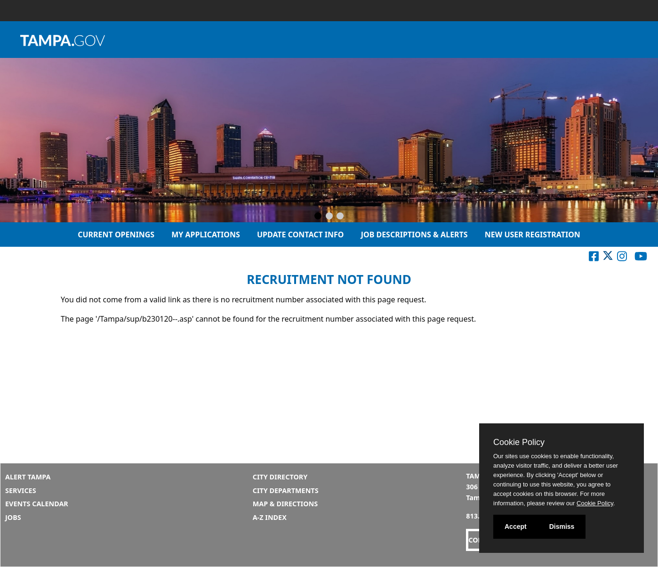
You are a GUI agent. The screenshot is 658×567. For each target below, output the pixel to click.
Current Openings (116, 234)
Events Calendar (36, 503)
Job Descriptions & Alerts (414, 234)
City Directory (280, 476)
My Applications (205, 234)
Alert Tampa (28, 476)
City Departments (286, 490)
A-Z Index (270, 517)
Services (20, 490)
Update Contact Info (300, 234)
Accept (516, 526)
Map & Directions (285, 503)
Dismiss (562, 526)
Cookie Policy (519, 442)
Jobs (13, 517)
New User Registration (532, 234)
